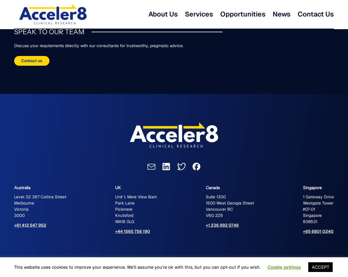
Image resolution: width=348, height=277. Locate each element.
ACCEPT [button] (320, 267)
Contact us (31, 60)
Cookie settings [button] (284, 267)
